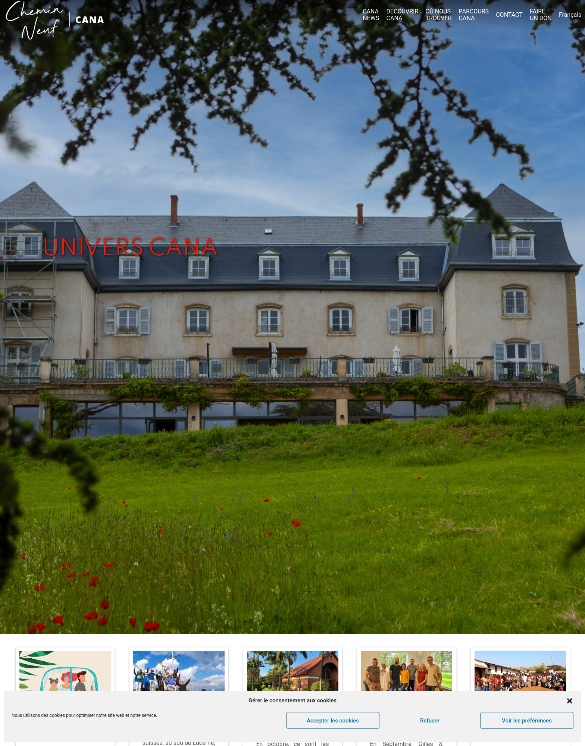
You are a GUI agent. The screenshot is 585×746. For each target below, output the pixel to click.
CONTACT (509, 15)
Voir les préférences (527, 720)
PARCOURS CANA (474, 15)
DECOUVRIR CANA (403, 15)
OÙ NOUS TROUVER (438, 15)
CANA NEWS (371, 15)
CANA (89, 19)
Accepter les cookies (333, 720)
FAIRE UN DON (541, 15)
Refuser (429, 720)
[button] (569, 701)
